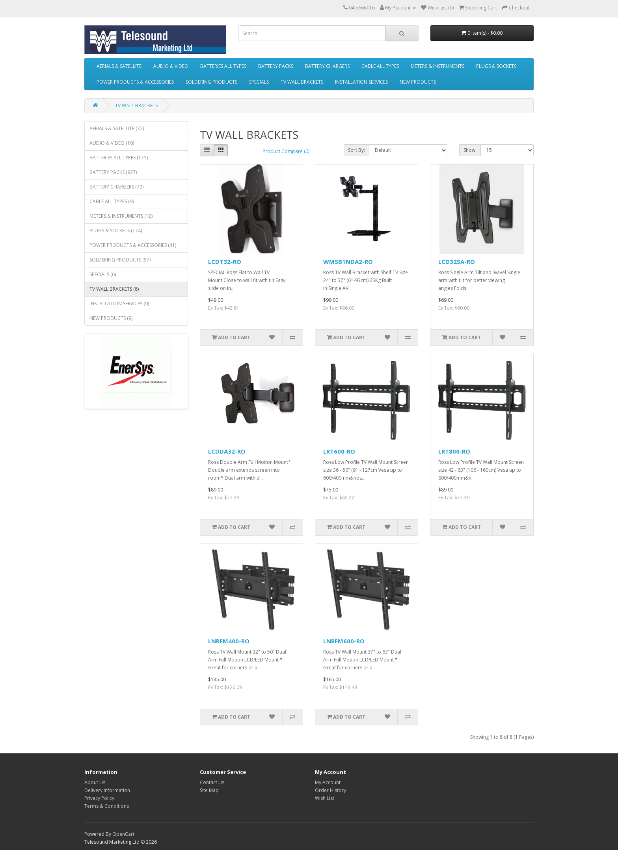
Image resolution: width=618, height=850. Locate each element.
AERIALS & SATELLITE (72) (116, 128)
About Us (94, 782)
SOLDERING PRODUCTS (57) (120, 259)
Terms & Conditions (106, 806)
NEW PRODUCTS (418, 81)
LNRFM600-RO (344, 641)
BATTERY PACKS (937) (113, 172)
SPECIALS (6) (102, 274)
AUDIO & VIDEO (170, 66)
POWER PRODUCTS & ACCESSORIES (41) (132, 245)
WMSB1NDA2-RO (348, 261)
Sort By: (356, 150)
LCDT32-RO (224, 261)
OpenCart (123, 834)
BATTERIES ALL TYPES (223, 66)
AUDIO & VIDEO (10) (111, 143)
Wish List (324, 798)
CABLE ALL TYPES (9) (111, 201)
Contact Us (212, 782)
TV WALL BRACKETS (302, 81)
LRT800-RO (454, 451)
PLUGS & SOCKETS (496, 66)
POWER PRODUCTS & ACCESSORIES (135, 81)
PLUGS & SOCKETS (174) (115, 230)
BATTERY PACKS (275, 66)
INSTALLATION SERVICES (361, 81)
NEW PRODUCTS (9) (110, 318)
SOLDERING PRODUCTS (211, 81)
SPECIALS (259, 81)
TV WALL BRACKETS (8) (114, 289)
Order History (330, 790)
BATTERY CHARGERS (327, 66)
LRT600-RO (339, 451)
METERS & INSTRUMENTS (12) (121, 216)
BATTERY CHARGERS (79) (116, 186)
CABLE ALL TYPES (380, 66)
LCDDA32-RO (227, 451)
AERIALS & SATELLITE (119, 66)
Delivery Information (107, 790)
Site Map (209, 790)
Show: (470, 150)
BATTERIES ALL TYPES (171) (118, 157)
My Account (328, 782)
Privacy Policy (99, 798)
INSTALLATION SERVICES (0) (119, 303)
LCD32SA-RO (456, 261)
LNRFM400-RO (228, 641)
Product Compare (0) (285, 151)
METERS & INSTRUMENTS (437, 66)
